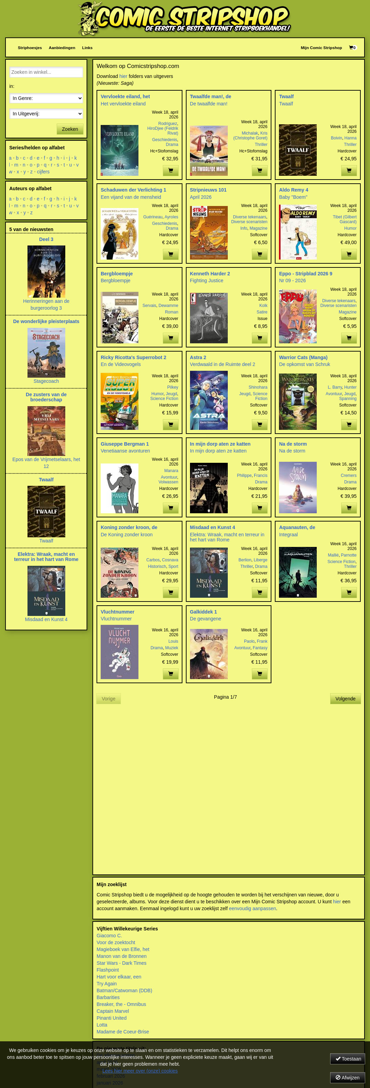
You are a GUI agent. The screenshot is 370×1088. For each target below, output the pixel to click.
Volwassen (168, 482)
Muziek (171, 647)
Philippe (244, 475)
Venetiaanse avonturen (125, 451)
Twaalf (286, 96)
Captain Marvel (113, 1011)
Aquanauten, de (297, 527)
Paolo (249, 641)
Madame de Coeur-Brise (123, 1031)
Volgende (346, 698)
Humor (350, 228)
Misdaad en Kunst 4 (212, 527)
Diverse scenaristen (249, 221)
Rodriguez (167, 123)
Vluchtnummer (117, 612)
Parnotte (349, 555)
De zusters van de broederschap (46, 397)
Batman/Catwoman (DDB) (124, 990)
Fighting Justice (206, 280)
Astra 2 (198, 357)
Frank (262, 641)
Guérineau (152, 217)
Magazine (258, 228)
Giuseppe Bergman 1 (125, 444)
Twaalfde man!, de (210, 96)
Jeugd (171, 393)
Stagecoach (46, 381)
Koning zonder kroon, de (129, 527)
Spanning (348, 398)
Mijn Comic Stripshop (321, 47)
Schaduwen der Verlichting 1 (133, 190)
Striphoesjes (30, 47)
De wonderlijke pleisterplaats (46, 321)
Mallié (333, 555)
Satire (262, 312)
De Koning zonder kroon (127, 534)
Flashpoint (108, 970)
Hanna (351, 138)
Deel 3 (46, 239)
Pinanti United (111, 1018)
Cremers (349, 475)
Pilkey (172, 387)
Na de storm (293, 444)
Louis (173, 641)
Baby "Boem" (293, 197)
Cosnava (170, 560)
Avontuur (334, 393)
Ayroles (171, 217)
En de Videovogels (121, 364)
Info (243, 228)
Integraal (288, 534)
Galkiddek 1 (203, 612)
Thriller (261, 144)
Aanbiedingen (62, 47)
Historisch (157, 566)
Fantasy (260, 647)
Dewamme (168, 305)
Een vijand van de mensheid (131, 197)
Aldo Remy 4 (293, 190)
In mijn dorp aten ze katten (220, 444)
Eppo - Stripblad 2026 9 (305, 273)
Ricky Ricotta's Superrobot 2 (133, 357)
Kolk (263, 305)
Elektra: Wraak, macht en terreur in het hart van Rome (227, 537)
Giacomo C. (109, 935)
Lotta (102, 1025)
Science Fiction (164, 398)
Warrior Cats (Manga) (303, 357)
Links (87, 47)
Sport (173, 566)
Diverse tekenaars (249, 217)
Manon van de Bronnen (122, 956)
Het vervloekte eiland (123, 103)
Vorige (108, 698)
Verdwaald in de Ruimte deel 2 (222, 364)
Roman (171, 312)
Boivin (336, 138)
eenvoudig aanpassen (252, 908)
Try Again (107, 983)
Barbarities (108, 997)
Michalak (250, 133)
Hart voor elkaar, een (119, 977)
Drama (172, 144)
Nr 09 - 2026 (292, 280)
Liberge (260, 560)
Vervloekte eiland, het (125, 96)
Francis (260, 475)
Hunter (350, 387)
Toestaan (348, 1059)
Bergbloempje (117, 273)
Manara (171, 470)
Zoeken (70, 129)
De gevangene (205, 618)
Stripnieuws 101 (208, 190)
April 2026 (201, 197)
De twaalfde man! (208, 103)
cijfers (43, 171)
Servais (149, 305)
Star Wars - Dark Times (121, 963)
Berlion (244, 560)
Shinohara (258, 387)
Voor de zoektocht (116, 942)
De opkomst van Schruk (304, 364)
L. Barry (335, 387)
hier (123, 76)
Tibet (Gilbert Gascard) (345, 219)
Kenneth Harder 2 (210, 273)
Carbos (153, 560)
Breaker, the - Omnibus (121, 1004)
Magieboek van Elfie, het (123, 949)
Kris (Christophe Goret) (250, 135)
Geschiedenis (164, 139)
